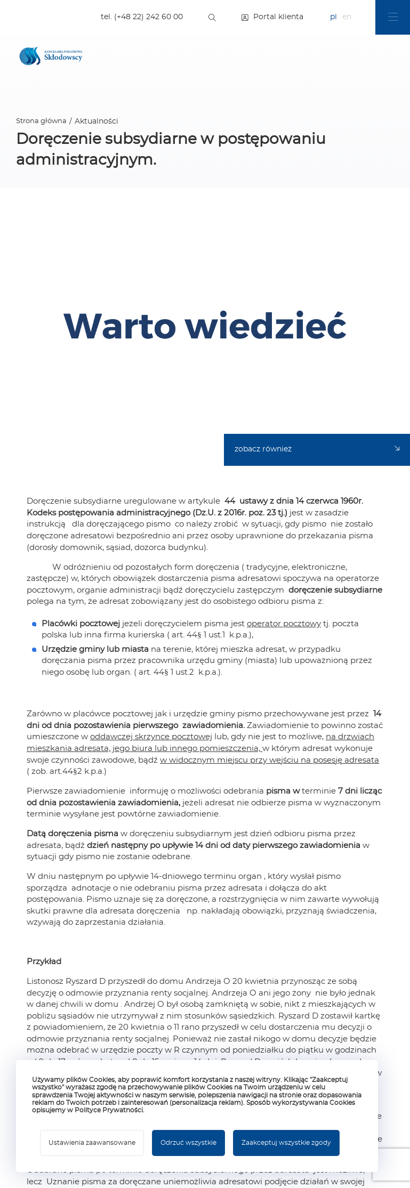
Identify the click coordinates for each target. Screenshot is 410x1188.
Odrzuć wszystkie (188, 1142)
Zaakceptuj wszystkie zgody (286, 1142)
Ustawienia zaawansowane (92, 1142)
